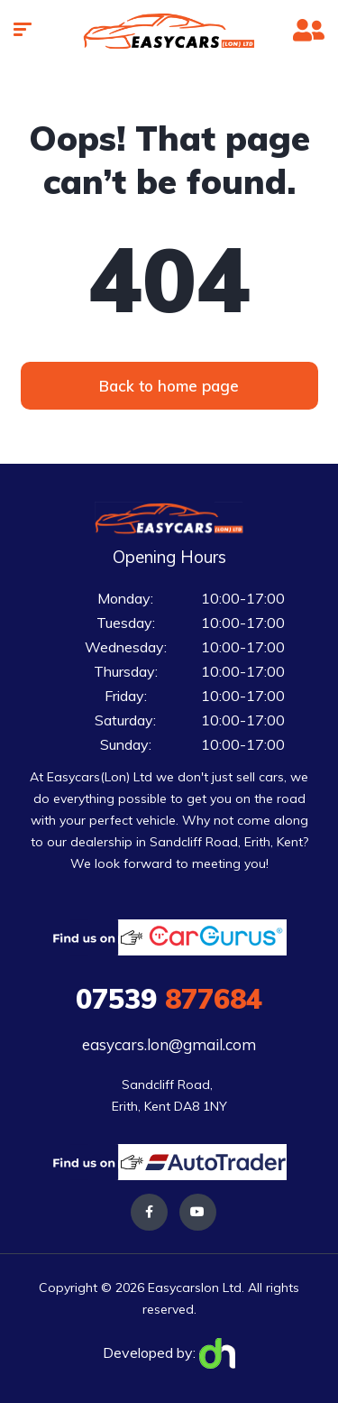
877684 (169, 999)
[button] (169, 386)
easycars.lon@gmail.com (169, 1044)
